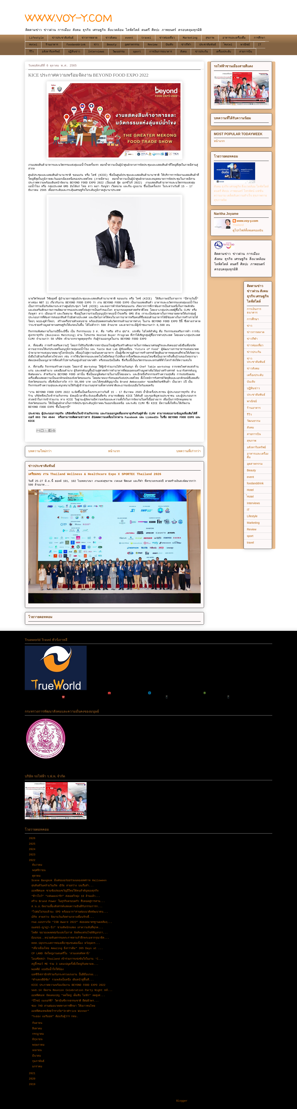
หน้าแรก (114, 451)
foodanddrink (76, 44)
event (129, 37)
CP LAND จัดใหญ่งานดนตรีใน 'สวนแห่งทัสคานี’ (60, 953)
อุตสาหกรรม (132, 44)
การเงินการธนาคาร (160, 51)
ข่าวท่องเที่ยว (167, 37)
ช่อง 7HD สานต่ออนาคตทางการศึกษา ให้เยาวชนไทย (63, 1005)
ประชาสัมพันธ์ (207, 44)
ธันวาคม (38, 865)
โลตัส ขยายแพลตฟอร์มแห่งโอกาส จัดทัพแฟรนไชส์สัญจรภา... (69, 932)
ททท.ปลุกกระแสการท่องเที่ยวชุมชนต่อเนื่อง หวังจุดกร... (65, 943)
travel (146, 37)
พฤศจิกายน (39, 870)
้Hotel (228, 44)
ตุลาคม (37, 875)
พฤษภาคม (39, 1044)
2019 (33, 1084)
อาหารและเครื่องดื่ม (234, 37)
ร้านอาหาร (52, 44)
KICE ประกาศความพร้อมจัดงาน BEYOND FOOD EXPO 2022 (68, 985)
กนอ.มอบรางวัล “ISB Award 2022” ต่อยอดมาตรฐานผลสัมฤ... (71, 922)
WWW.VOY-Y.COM (68, 18)
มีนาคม (37, 1055)
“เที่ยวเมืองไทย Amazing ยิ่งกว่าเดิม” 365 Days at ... (67, 948)
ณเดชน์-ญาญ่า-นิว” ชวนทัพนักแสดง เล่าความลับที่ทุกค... (67, 927)
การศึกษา (259, 37)
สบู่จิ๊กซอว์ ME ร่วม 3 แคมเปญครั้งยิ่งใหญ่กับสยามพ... (64, 964)
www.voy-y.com (247, 220)
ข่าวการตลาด (89, 37)
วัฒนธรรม (119, 51)
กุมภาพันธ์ (39, 1061)
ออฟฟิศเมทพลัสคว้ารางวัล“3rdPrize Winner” (60, 1011)
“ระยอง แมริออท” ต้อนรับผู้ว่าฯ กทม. (54, 1016)
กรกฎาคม (39, 1034)
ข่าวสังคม (111, 37)
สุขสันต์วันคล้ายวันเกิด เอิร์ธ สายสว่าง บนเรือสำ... (62, 885)
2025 (33, 843)
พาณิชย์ (245, 44)
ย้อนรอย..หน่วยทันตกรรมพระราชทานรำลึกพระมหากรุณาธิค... (70, 937)
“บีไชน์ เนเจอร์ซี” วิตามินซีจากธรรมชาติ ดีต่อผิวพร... (65, 1000)
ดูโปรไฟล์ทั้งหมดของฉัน (248, 230)
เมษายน (37, 1050)
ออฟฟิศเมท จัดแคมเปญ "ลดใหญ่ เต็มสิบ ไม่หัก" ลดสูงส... (68, 995)
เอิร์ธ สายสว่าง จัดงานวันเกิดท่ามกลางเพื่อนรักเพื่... (62, 917)
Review (152, 44)
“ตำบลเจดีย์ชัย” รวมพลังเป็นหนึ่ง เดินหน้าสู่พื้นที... (62, 979)
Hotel (33, 44)
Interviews (96, 51)
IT (259, 44)
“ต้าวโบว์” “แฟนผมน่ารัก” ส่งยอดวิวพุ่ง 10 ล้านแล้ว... (65, 896)
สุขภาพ (210, 37)
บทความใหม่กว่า (40, 451)
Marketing (190, 37)
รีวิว (31, 51)
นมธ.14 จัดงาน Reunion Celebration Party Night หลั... (71, 990)
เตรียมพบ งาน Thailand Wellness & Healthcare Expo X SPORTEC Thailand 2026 (94, 474)
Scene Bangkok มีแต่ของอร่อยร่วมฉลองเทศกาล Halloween (68, 880)
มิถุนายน (38, 1039)
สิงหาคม (38, 1028)
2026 (33, 838)
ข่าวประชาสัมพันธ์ (62, 37)
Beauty (112, 44)
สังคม (183, 51)
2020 (33, 1078)
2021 (33, 1073)
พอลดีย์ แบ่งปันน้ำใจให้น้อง (47, 969)
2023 (33, 854)
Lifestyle (36, 37)
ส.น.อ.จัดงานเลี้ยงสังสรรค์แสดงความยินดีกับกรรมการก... (67, 906)
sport (137, 51)
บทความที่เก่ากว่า (188, 451)
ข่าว (96, 44)
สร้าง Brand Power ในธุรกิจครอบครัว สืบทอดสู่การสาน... (68, 901)
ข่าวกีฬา (186, 44)
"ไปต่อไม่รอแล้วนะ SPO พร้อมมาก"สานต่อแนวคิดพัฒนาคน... (69, 911)
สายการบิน (245, 51)
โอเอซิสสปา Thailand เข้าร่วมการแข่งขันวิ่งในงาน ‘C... (67, 958)
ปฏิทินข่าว (74, 51)
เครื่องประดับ (223, 51)
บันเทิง (169, 44)
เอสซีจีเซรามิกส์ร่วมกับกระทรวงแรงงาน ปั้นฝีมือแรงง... (64, 974)
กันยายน (38, 1023)
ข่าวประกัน (201, 51)
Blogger (182, 1100)
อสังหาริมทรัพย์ (51, 51)
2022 (33, 860)
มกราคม (38, 1066)
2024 (33, 849)
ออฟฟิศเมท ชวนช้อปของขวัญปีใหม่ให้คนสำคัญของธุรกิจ (65, 890)
